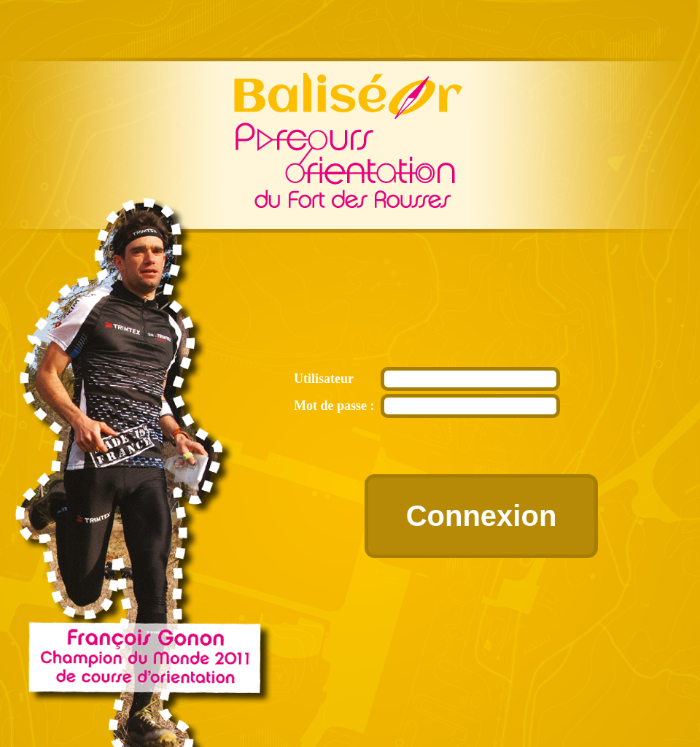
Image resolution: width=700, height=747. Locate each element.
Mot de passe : (334, 405)
